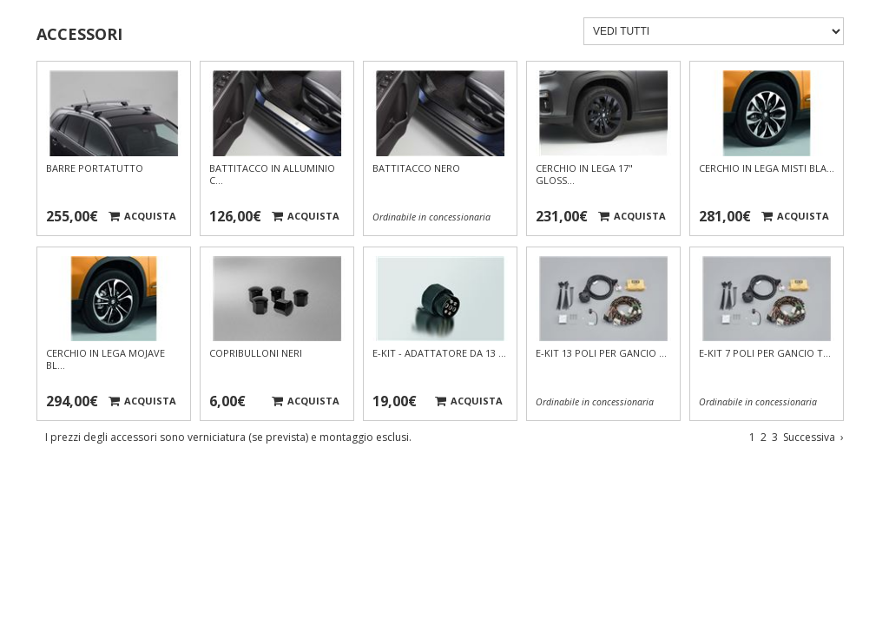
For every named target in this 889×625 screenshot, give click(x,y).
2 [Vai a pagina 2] (763, 437)
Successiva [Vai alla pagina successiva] (813, 437)
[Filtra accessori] (713, 31)
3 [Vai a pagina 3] (774, 437)
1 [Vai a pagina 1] (752, 437)
